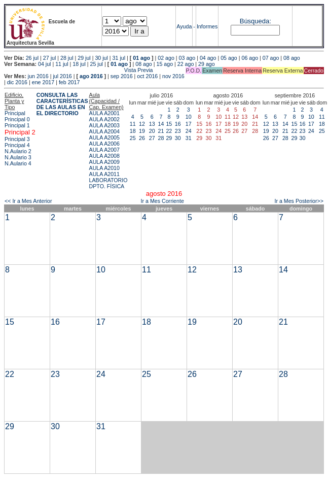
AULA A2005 (104, 137)
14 (161, 124)
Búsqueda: (255, 21)
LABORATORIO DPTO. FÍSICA (108, 183)
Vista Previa (78, 70)
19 (142, 131)
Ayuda (184, 26)
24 (189, 131)
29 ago (206, 64)
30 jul (101, 58)
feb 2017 (69, 82)
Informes (207, 26)
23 (178, 131)
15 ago (165, 64)
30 (178, 138)
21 (161, 131)
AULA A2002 (104, 119)
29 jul (84, 58)
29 (169, 138)
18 (133, 131)
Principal (15, 113)
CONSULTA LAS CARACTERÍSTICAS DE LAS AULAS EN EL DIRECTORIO (62, 104)
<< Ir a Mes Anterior (28, 201)
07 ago (271, 58)
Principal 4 (17, 145)
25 (133, 138)
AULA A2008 (104, 156)
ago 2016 (91, 76)
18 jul (78, 64)
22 (169, 131)
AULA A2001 (104, 113)
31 (189, 138)
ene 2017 (43, 82)
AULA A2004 (104, 131)
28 (161, 138)
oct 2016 (147, 76)
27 (152, 138)
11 (133, 124)
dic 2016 (17, 82)
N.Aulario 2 (18, 151)
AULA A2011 (104, 174)
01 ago (141, 58)
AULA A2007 (104, 150)
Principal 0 (17, 119)
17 (189, 124)
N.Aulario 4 (18, 163)
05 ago (229, 58)
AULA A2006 (104, 144)
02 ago (166, 58)
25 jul (96, 64)
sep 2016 (122, 76)
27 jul (49, 58)
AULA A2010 (104, 168)
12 (142, 124)
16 (178, 124)
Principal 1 (17, 125)
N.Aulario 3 (18, 157)
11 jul (61, 64)
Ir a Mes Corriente (162, 201)
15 (169, 124)
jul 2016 (62, 76)
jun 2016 (38, 76)
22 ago (185, 64)
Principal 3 (17, 139)
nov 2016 (173, 76)
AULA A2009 (104, 162)
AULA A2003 (104, 125)
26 (142, 138)
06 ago (249, 58)
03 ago (187, 58)
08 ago (291, 58)
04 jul (44, 64)
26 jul (32, 58)
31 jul (119, 58)
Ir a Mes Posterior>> (298, 201)
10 (189, 117)
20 (152, 131)
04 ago (208, 58)
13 (152, 124)
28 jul (66, 58)
